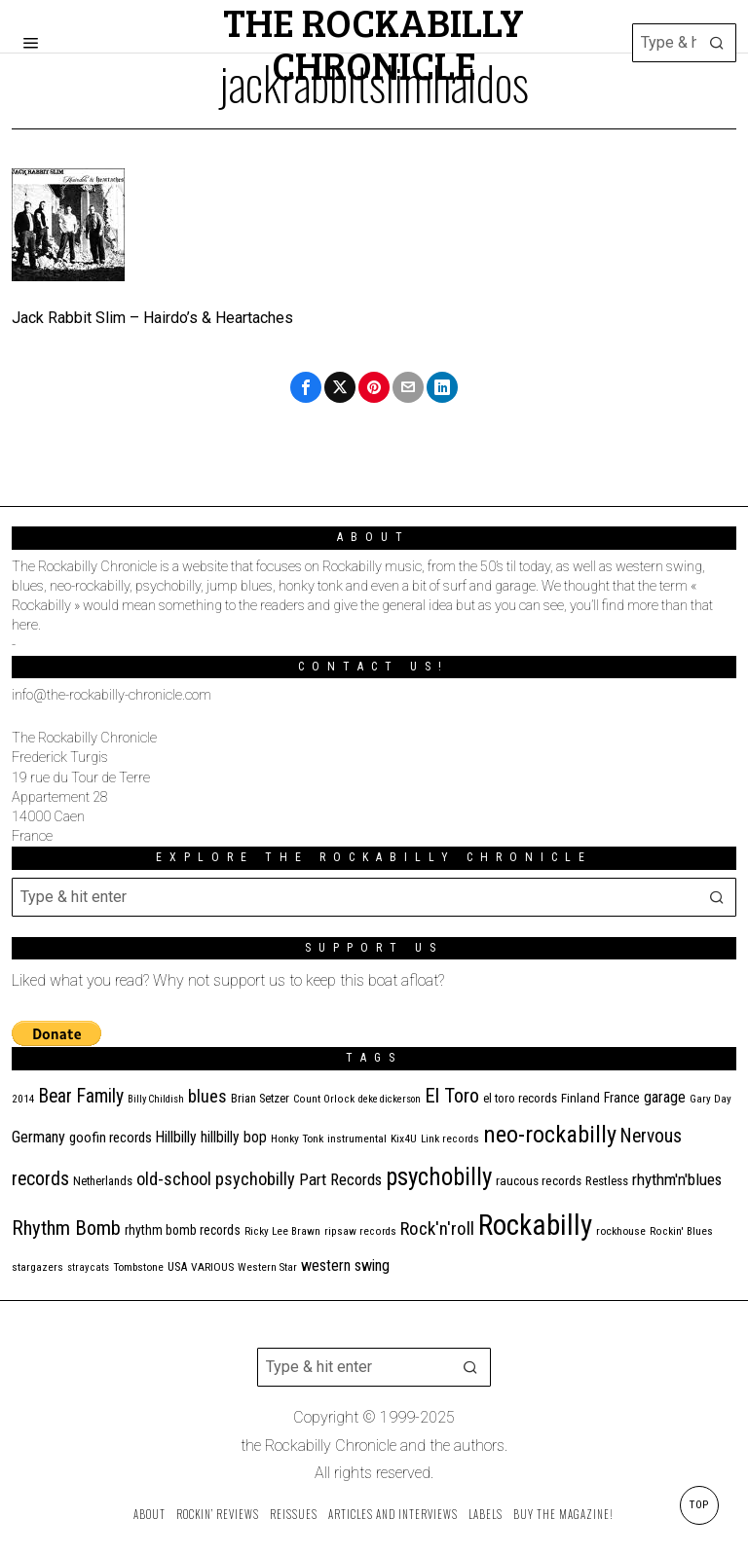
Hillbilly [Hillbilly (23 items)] (176, 1137)
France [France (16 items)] (622, 1097)
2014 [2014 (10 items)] (23, 1099)
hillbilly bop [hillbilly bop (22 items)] (234, 1137)
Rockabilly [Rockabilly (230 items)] (535, 1225)
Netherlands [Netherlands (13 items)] (102, 1181)
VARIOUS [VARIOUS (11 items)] (212, 1267)
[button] (716, 42)
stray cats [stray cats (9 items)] (88, 1267)
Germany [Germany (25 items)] (38, 1137)
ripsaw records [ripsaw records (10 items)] (360, 1231)
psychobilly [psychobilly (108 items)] (439, 1177)
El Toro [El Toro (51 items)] (452, 1095)
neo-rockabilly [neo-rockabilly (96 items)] (550, 1134)
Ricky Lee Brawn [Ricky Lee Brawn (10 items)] (282, 1231)
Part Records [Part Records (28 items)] (340, 1179)
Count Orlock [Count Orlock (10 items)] (324, 1099)
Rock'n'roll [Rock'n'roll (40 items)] (437, 1228)
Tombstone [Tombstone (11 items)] (138, 1267)
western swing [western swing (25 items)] (345, 1265)
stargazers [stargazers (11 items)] (37, 1267)
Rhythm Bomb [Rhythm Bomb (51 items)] (66, 1228)
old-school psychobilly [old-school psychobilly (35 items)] (215, 1179)
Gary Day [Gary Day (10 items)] (710, 1099)
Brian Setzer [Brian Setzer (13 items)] (260, 1098)
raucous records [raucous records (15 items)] (538, 1181)
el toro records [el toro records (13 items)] (520, 1098)
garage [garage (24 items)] (665, 1097)
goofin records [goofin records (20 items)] (110, 1137)
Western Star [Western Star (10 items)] (267, 1267)
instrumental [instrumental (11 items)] (357, 1138)
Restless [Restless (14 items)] (606, 1181)
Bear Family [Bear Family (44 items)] (81, 1096)
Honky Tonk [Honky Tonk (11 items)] (297, 1138)
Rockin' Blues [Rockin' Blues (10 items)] (681, 1231)
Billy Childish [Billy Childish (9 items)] (156, 1099)
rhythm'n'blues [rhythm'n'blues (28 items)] (677, 1179)
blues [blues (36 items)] (207, 1096)
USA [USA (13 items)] (177, 1266)
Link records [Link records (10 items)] (450, 1139)
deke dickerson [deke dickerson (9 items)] (389, 1099)
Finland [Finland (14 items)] (580, 1098)
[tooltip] (305, 387)
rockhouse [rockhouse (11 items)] (621, 1231)
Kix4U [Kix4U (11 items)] (404, 1138)
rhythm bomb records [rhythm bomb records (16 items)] (183, 1230)
